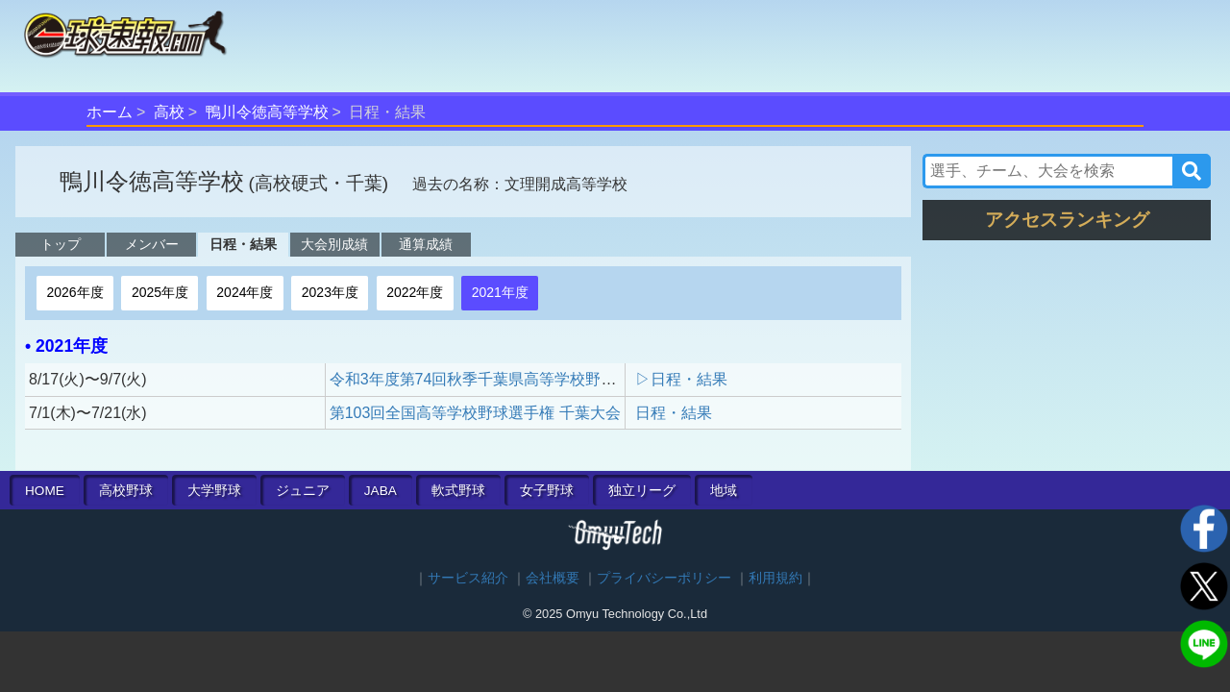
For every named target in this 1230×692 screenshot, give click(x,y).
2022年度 (414, 292)
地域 (723, 490)
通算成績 (426, 244)
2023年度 (330, 292)
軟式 (458, 490)
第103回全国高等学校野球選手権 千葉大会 (475, 413)
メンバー (152, 244)
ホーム (109, 112)
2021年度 (500, 292)
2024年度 (244, 292)
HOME (44, 490)
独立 (642, 490)
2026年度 (74, 292)
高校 (169, 112)
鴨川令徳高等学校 (267, 112)
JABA (380, 490)
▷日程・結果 (681, 379)
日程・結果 (243, 244)
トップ (60, 244)
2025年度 (160, 292)
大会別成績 (334, 244)
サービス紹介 (468, 578)
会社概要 (552, 578)
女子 (547, 490)
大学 (214, 490)
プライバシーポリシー (664, 578)
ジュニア (303, 490)
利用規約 (775, 578)
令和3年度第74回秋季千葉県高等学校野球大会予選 (504, 379)
